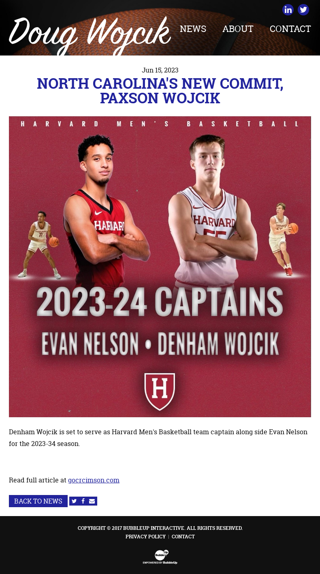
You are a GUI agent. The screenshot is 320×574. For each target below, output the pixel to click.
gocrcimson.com (93, 480)
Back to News (38, 501)
